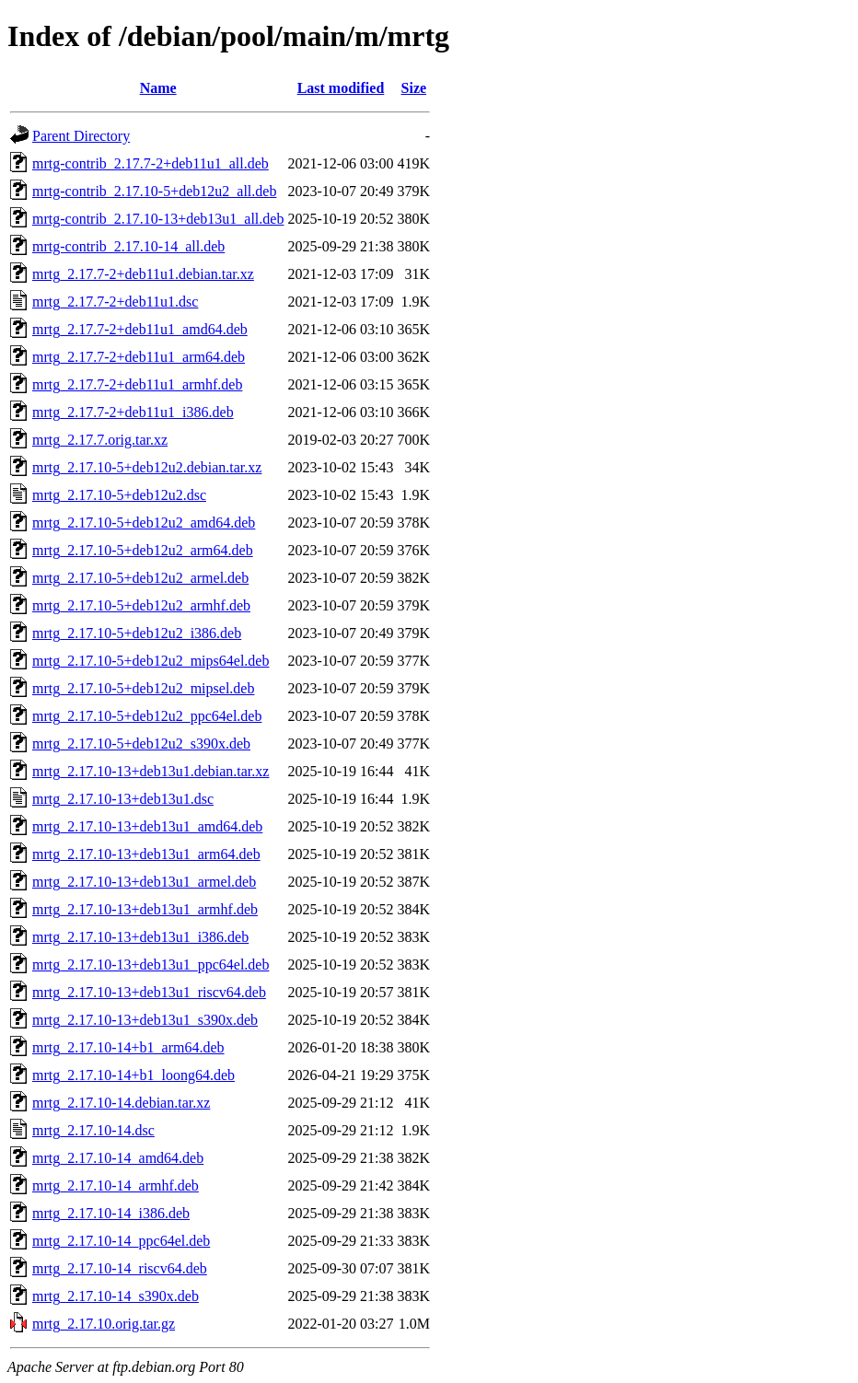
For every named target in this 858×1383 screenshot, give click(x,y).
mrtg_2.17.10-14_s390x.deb (115, 1296)
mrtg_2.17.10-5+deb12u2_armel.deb (140, 578)
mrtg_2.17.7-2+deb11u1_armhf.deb (137, 384)
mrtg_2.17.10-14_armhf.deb (115, 1185)
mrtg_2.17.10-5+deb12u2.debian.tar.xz (146, 467)
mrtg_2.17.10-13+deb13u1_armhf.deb (145, 909)
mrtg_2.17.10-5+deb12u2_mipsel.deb (143, 688)
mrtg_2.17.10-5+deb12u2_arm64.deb (142, 550)
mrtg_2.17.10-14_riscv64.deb (119, 1268)
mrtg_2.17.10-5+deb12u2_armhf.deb (141, 605)
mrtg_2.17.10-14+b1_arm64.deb (128, 1047)
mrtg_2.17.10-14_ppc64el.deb (121, 1241)
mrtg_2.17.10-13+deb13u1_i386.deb (140, 937)
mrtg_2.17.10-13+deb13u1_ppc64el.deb (150, 964)
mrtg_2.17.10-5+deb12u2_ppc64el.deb (146, 716)
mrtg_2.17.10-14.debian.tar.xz (121, 1102)
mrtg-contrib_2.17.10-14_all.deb (128, 246)
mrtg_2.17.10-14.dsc (93, 1130)
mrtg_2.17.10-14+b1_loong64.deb (133, 1075)
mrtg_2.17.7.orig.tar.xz (100, 439)
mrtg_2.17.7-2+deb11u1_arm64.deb (138, 357)
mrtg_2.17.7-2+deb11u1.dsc (115, 301)
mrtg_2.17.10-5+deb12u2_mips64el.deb (150, 660)
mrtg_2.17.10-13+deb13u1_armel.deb (144, 881)
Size (414, 88)
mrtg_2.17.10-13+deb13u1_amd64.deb (147, 826)
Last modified (341, 88)
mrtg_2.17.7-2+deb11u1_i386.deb (133, 412)
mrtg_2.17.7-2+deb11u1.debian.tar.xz (143, 274)
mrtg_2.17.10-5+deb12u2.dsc (119, 495)
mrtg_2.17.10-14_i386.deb (111, 1213)
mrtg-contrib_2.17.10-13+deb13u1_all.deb (158, 219)
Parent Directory (81, 136)
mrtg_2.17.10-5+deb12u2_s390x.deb (141, 743)
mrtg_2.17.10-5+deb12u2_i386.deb (136, 633)
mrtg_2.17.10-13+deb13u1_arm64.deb (146, 854)
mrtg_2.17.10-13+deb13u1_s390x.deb (145, 1020)
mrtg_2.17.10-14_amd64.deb (117, 1158)
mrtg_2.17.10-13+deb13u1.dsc (123, 799)
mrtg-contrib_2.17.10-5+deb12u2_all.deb (154, 191)
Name (158, 88)
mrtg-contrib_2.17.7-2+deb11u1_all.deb (150, 163)
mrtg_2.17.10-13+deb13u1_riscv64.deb (149, 992)
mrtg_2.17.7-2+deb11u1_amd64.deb (140, 329)
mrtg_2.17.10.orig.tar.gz (103, 1323)
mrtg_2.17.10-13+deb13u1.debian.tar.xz (150, 771)
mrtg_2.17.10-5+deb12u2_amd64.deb (143, 522)
